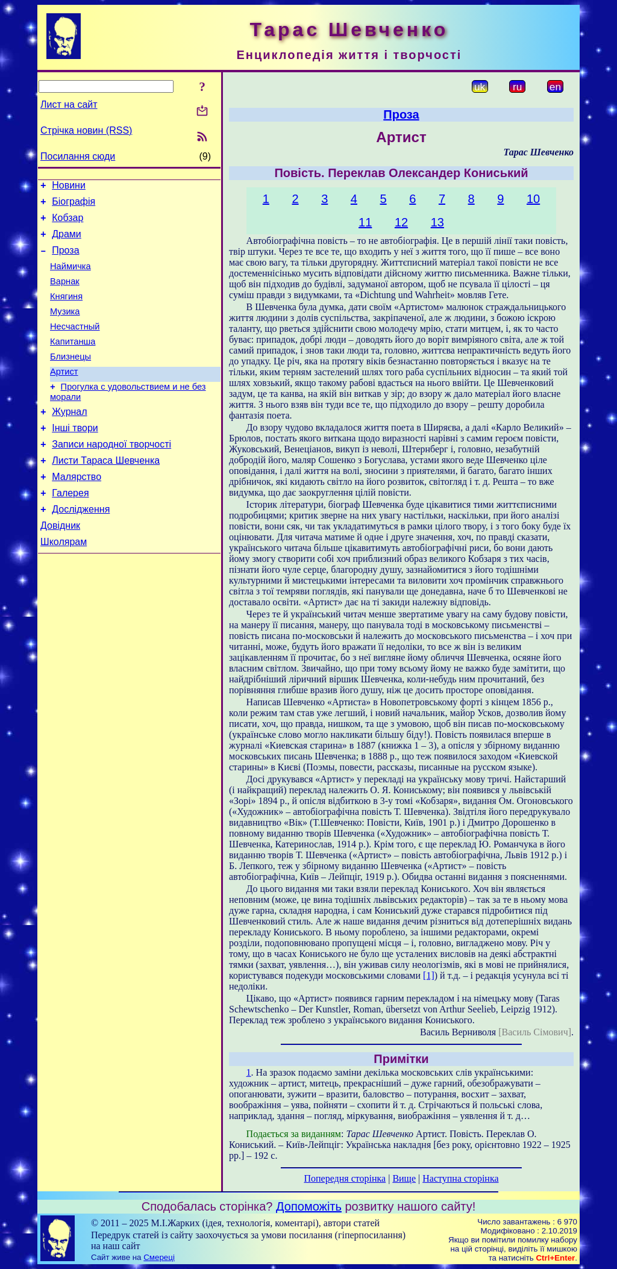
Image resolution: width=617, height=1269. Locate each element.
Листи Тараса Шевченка (106, 493)
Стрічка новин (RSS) (86, 130)
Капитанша (73, 361)
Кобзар (67, 223)
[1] (428, 975)
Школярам (63, 583)
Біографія (73, 205)
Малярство (76, 511)
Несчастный (75, 344)
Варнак (65, 294)
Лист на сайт (69, 104)
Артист (64, 395)
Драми (66, 241)
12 (401, 222)
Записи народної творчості (111, 475)
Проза (65, 259)
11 (365, 222)
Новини (69, 187)
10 (533, 198)
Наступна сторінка (460, 1178)
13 (437, 222)
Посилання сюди (77, 156)
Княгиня (66, 311)
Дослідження (81, 547)
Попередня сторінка (345, 1178)
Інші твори (75, 457)
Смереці (159, 1257)
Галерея (70, 529)
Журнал (69, 439)
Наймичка (70, 277)
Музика (65, 327)
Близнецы (70, 378)
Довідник (60, 565)
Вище (404, 1178)
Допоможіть (309, 1206)
